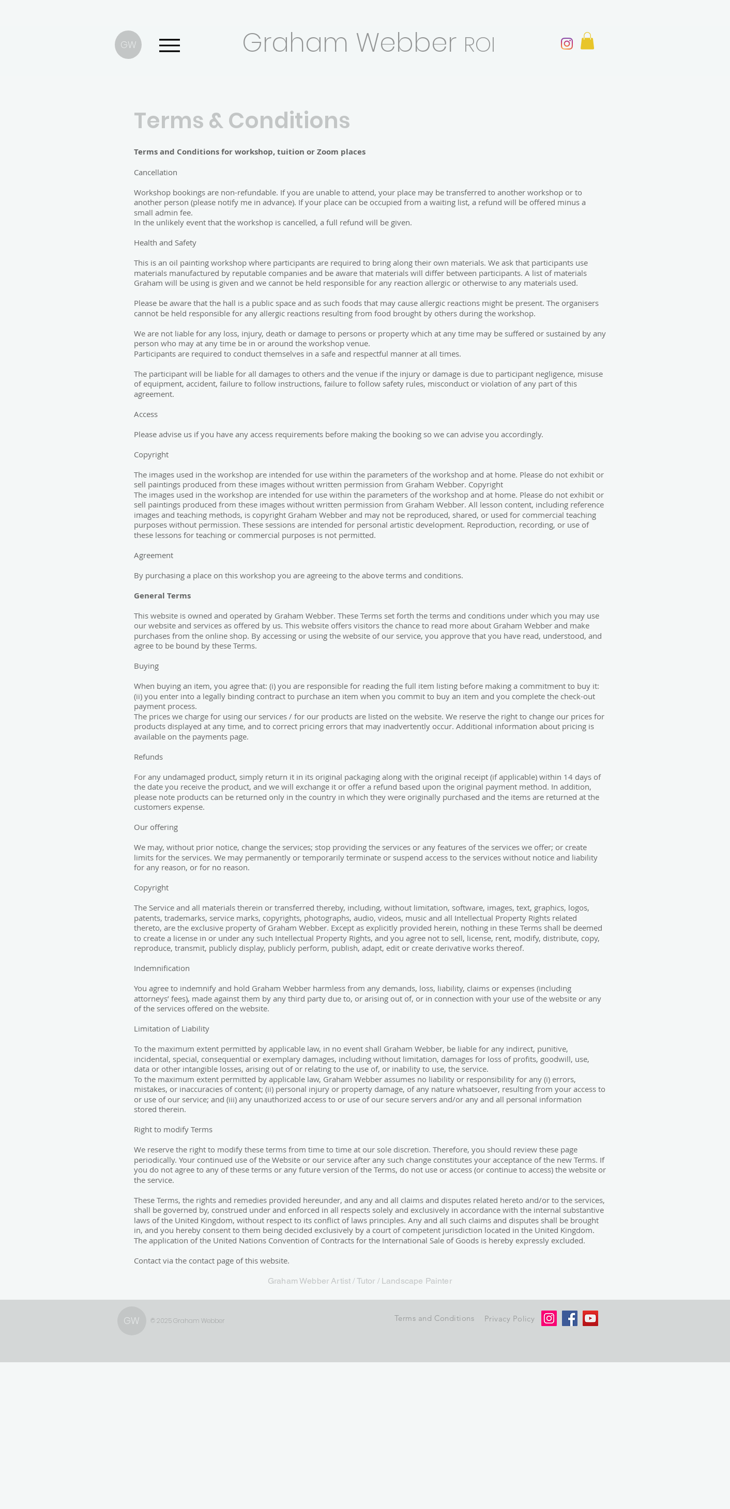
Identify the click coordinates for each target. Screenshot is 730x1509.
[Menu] (169, 45)
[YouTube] (590, 1318)
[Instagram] (567, 44)
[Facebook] (569, 1318)
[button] (587, 40)
